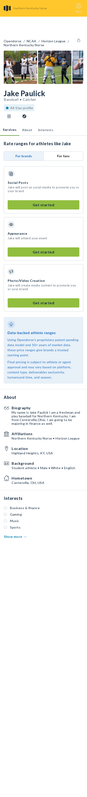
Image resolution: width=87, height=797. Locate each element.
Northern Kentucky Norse (24, 45)
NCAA (31, 41)
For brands (24, 156)
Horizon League (54, 41)
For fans (63, 156)
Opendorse (13, 41)
